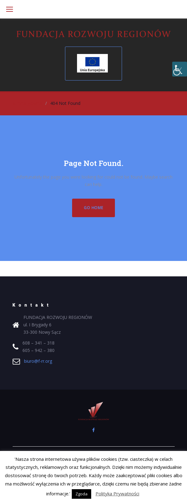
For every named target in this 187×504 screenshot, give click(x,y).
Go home (93, 207)
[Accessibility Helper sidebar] (179, 69)
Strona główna (27, 103)
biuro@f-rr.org (38, 361)
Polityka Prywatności (117, 493)
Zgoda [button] (81, 494)
